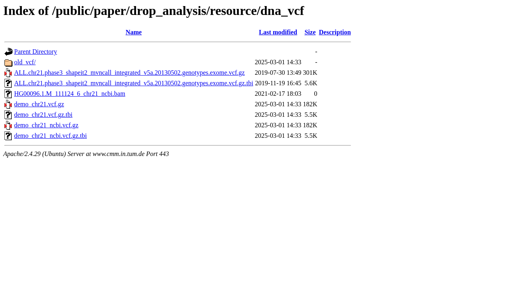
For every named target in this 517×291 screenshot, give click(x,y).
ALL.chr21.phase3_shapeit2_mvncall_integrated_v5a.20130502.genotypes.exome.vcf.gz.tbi (133, 83)
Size (310, 32)
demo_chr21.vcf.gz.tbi (43, 114)
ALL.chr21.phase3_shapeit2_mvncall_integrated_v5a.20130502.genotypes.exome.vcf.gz (129, 72)
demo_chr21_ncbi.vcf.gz (46, 125)
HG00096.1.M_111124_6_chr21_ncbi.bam (69, 93)
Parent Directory (35, 51)
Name (134, 32)
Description (335, 32)
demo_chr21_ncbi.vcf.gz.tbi (50, 135)
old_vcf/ (25, 62)
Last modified (278, 32)
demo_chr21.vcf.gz (39, 104)
